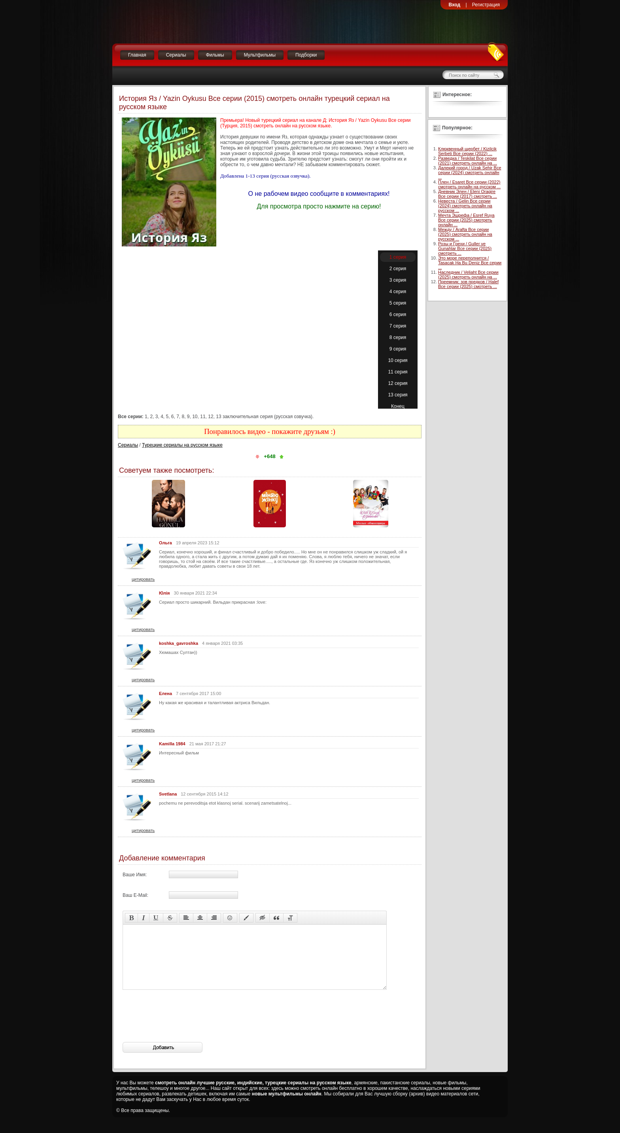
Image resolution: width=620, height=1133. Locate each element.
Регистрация (486, 5)
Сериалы (176, 55)
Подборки (306, 55)
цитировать (143, 579)
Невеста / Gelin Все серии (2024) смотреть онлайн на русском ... (465, 206)
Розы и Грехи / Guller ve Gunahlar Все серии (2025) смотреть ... (464, 248)
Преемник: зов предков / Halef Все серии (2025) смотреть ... (468, 284)
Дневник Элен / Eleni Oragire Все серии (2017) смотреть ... (467, 194)
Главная (137, 55)
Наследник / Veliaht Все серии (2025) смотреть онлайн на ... (468, 274)
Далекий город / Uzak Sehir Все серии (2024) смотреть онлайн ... (469, 172)
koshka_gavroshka (178, 643)
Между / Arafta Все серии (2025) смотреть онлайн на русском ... (465, 234)
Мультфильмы (260, 55)
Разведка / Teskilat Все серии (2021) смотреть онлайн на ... (467, 160)
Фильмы (215, 55)
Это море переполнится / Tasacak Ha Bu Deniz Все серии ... (469, 263)
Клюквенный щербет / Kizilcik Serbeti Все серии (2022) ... (467, 151)
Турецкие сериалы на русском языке (182, 445)
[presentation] (183, 1027)
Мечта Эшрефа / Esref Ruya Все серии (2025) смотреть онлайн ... (466, 220)
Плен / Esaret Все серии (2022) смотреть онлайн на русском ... (469, 184)
